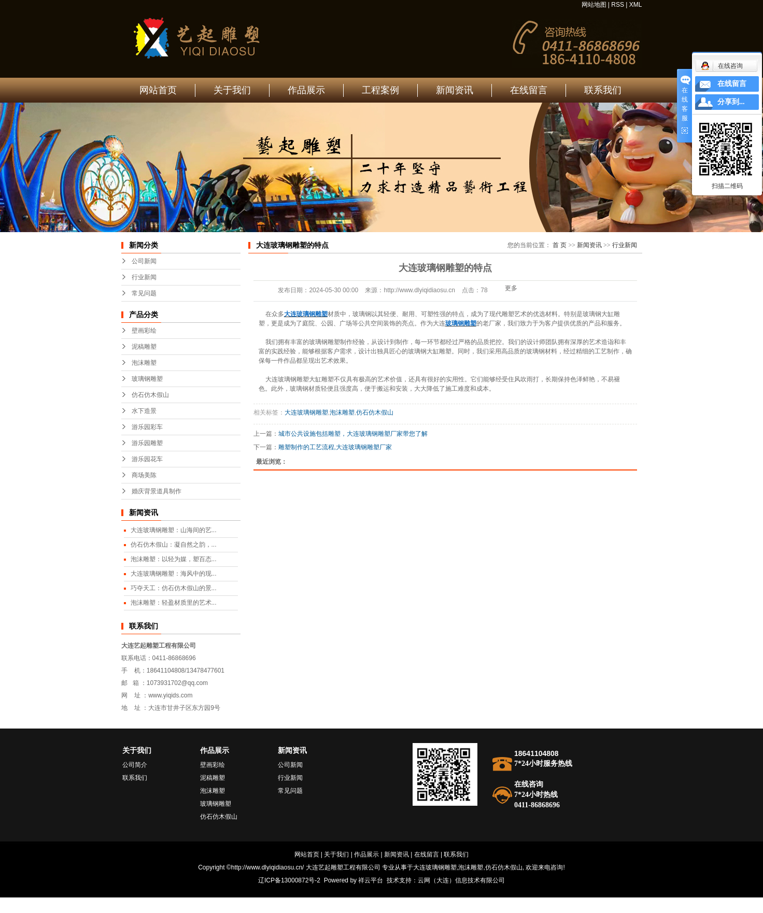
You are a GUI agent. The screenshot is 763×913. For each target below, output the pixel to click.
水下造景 (144, 411)
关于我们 (232, 90)
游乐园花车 (147, 459)
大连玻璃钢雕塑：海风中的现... (174, 573)
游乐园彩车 (147, 427)
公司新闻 (144, 261)
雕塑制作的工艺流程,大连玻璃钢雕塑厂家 (335, 447)
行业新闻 (144, 277)
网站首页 (158, 90)
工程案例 (380, 90)
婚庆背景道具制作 (156, 491)
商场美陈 (144, 475)
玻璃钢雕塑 (147, 378)
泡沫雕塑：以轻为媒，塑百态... (174, 559)
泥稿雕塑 (144, 346)
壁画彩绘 (144, 330)
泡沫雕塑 (144, 362)
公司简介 (134, 764)
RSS (617, 4)
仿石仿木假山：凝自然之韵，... (174, 544)
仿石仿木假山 (150, 394)
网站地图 (594, 4)
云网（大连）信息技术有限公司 (461, 880)
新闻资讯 (454, 90)
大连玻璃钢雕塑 (306, 412)
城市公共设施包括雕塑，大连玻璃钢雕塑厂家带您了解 (353, 433)
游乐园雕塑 (147, 443)
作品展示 (306, 90)
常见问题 (144, 293)
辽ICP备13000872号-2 (289, 880)
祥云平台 (370, 880)
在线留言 (528, 90)
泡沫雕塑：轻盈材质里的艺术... (174, 602)
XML (635, 4)
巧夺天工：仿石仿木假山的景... (174, 588)
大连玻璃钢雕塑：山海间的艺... (174, 530)
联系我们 (602, 90)
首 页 (560, 245)
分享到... (731, 102)
